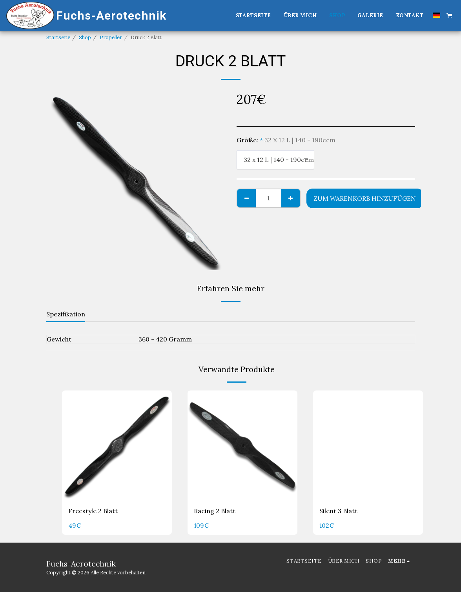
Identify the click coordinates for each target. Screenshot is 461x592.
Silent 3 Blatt (338, 511)
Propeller (111, 37)
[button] (449, 15)
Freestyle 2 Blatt (93, 511)
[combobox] (276, 159)
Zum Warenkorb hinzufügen (364, 198)
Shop (85, 37)
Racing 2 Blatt (214, 511)
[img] (117, 445)
